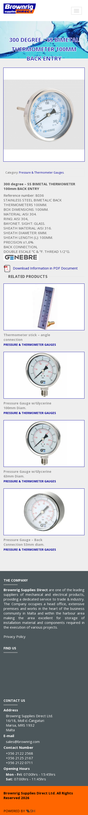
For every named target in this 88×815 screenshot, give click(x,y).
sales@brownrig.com (23, 741)
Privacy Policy (15, 636)
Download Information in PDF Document (41, 268)
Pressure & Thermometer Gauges (41, 173)
